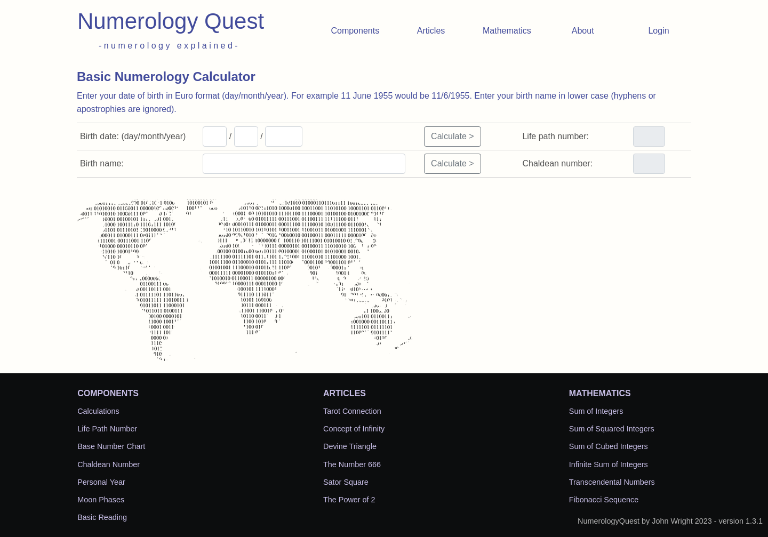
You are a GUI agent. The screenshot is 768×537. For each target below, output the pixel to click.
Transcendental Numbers (612, 482)
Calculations (98, 411)
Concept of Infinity (354, 428)
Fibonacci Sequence (603, 499)
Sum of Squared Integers (611, 428)
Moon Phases (100, 499)
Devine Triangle (350, 446)
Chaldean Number (108, 464)
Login (658, 30)
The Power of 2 (349, 499)
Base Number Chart (111, 446)
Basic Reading (102, 517)
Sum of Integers (596, 411)
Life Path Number (107, 428)
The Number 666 (352, 464)
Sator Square (346, 482)
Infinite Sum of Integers (608, 464)
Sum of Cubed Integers (608, 446)
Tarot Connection (352, 411)
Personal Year (101, 482)
